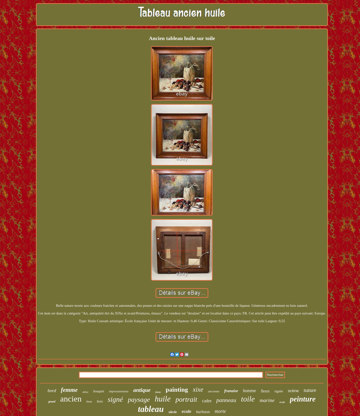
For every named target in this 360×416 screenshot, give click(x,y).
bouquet (98, 391)
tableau (151, 409)
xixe (198, 389)
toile (248, 399)
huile (163, 399)
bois (100, 401)
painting (177, 389)
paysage (139, 399)
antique (142, 390)
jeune (158, 392)
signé (115, 399)
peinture (303, 399)
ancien (71, 398)
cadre (206, 400)
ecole (186, 411)
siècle (173, 412)
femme (69, 390)
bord (52, 390)
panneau (226, 400)
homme (249, 390)
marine (266, 400)
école (282, 402)
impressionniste (119, 391)
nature (310, 390)
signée (278, 391)
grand (51, 401)
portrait (186, 399)
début (85, 391)
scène (293, 391)
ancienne (213, 391)
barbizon (203, 412)
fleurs (265, 391)
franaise (231, 391)
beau (89, 401)
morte (220, 411)
